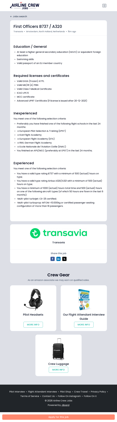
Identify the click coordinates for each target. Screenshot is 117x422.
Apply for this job (58, 417)
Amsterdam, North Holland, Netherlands (45, 31)
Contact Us (48, 396)
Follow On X (90, 396)
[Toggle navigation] (104, 5)
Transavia (18, 31)
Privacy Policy (98, 391)
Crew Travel (81, 391)
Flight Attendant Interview (42, 391)
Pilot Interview (17, 391)
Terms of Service (29, 396)
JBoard (65, 405)
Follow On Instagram (69, 396)
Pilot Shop (65, 391)
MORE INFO (33, 324)
